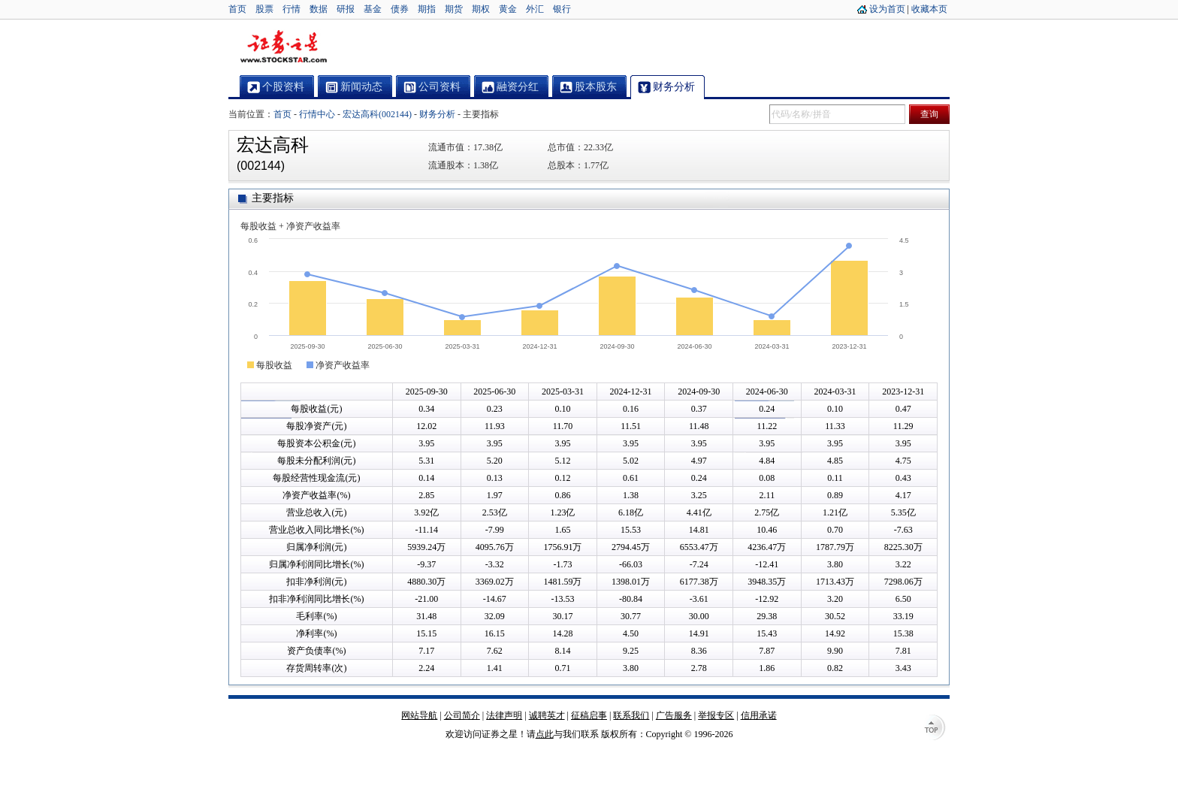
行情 (291, 9)
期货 (454, 9)
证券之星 (283, 47)
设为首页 (887, 9)
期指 (427, 9)
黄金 (508, 9)
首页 (237, 9)
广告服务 (674, 715)
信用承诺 (759, 715)
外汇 (535, 9)
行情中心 (317, 114)
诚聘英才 (547, 715)
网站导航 (419, 715)
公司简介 (462, 715)
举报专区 (716, 715)
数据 (319, 9)
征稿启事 (589, 715)
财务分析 (437, 114)
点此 (545, 734)
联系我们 (631, 715)
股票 (264, 9)
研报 (346, 9)
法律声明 (504, 715)
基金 (373, 9)
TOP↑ (935, 729)
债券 (400, 9)
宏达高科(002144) (377, 114)
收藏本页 (929, 9)
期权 (481, 9)
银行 (562, 9)
